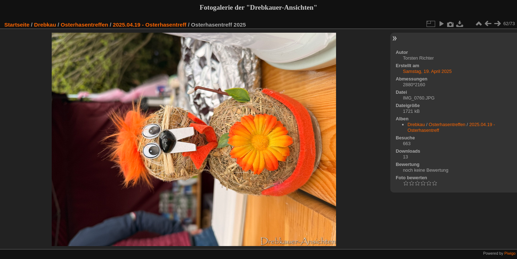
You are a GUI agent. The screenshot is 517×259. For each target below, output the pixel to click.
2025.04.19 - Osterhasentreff (149, 25)
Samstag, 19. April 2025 (427, 71)
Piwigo (510, 253)
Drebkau (45, 25)
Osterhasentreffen (84, 25)
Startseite (16, 25)
